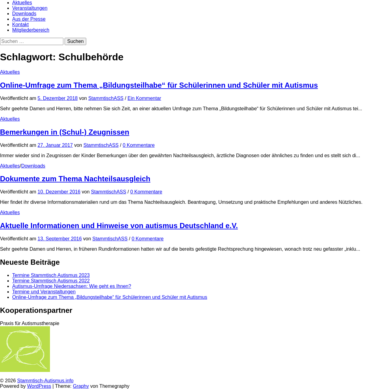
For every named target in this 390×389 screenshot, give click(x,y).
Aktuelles (22, 2)
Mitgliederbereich (30, 30)
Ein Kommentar (144, 98)
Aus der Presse (28, 19)
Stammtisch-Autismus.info (45, 380)
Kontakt (20, 24)
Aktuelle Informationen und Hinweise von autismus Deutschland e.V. (119, 225)
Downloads (24, 13)
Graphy (81, 386)
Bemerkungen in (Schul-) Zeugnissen (64, 132)
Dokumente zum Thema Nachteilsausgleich (75, 179)
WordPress (39, 386)
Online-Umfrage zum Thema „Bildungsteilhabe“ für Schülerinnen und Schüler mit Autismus (159, 85)
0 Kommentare (139, 145)
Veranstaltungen (30, 8)
